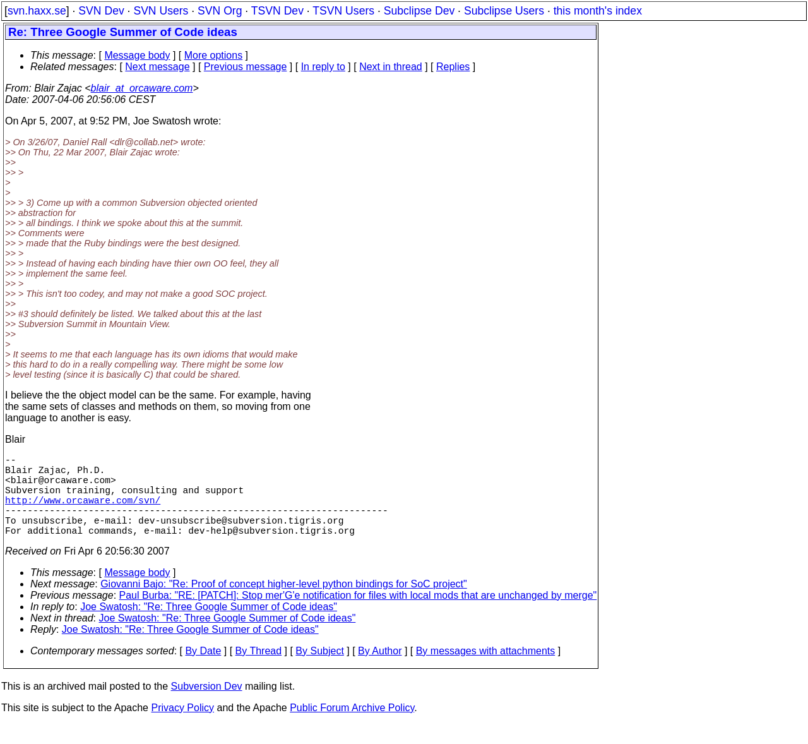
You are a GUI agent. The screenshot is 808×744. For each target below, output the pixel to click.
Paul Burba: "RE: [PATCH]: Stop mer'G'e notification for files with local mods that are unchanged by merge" (358, 615)
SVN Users (160, 10)
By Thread (258, 671)
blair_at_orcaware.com (142, 88)
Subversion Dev (206, 706)
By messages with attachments (486, 671)
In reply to (323, 66)
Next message (157, 66)
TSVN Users (343, 10)
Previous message (245, 66)
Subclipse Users (504, 10)
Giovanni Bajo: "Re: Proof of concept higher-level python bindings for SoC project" (283, 604)
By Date (203, 671)
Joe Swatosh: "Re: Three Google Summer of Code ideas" (208, 626)
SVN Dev (101, 10)
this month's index (598, 10)
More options (213, 55)
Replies (453, 66)
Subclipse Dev (419, 10)
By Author (379, 671)
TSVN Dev (277, 10)
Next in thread (390, 66)
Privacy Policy (182, 728)
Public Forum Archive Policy (352, 728)
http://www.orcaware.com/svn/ (82, 512)
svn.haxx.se (37, 10)
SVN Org (220, 10)
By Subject (319, 671)
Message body (137, 55)
